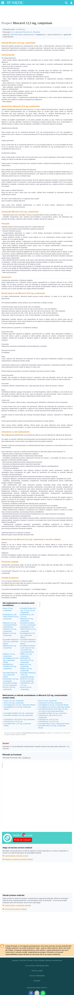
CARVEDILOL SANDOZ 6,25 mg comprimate (9, 666)
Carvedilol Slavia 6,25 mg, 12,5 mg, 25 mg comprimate (28, 610)
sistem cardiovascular (25, 34)
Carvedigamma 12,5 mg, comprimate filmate (19, 705)
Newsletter (37, 980)
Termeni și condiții (37, 970)
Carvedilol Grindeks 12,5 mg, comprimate (18, 713)
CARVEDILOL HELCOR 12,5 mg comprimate (26, 660)
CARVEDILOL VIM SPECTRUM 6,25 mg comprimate (10, 617)
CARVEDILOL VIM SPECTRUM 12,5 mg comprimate (28, 629)
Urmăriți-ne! (26, 758)
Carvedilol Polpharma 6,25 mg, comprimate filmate (10, 642)
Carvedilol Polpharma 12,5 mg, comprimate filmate (28, 642)
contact (13, 734)
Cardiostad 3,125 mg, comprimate (50, 703)
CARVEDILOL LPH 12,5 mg (48, 719)
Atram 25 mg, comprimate (47, 701)
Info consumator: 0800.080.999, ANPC (37, 965)
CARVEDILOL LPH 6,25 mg (48, 721)
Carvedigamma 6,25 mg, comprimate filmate (27, 635)
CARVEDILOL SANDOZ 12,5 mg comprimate (9, 629)
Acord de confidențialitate (37, 975)
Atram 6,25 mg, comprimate (14, 703)
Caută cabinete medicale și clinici (16, 856)
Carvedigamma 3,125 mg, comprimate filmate (10, 660)
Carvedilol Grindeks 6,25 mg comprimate (18, 715)
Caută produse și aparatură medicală (18, 905)
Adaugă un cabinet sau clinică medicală (19, 859)
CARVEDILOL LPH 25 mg (13, 721)
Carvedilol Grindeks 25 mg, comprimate (52, 713)
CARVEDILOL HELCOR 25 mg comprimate (19, 719)
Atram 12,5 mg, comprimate (14, 701)
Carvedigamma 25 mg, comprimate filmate (53, 705)
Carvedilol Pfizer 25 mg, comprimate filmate (10, 675)
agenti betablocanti (54, 34)
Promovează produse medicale (16, 909)
